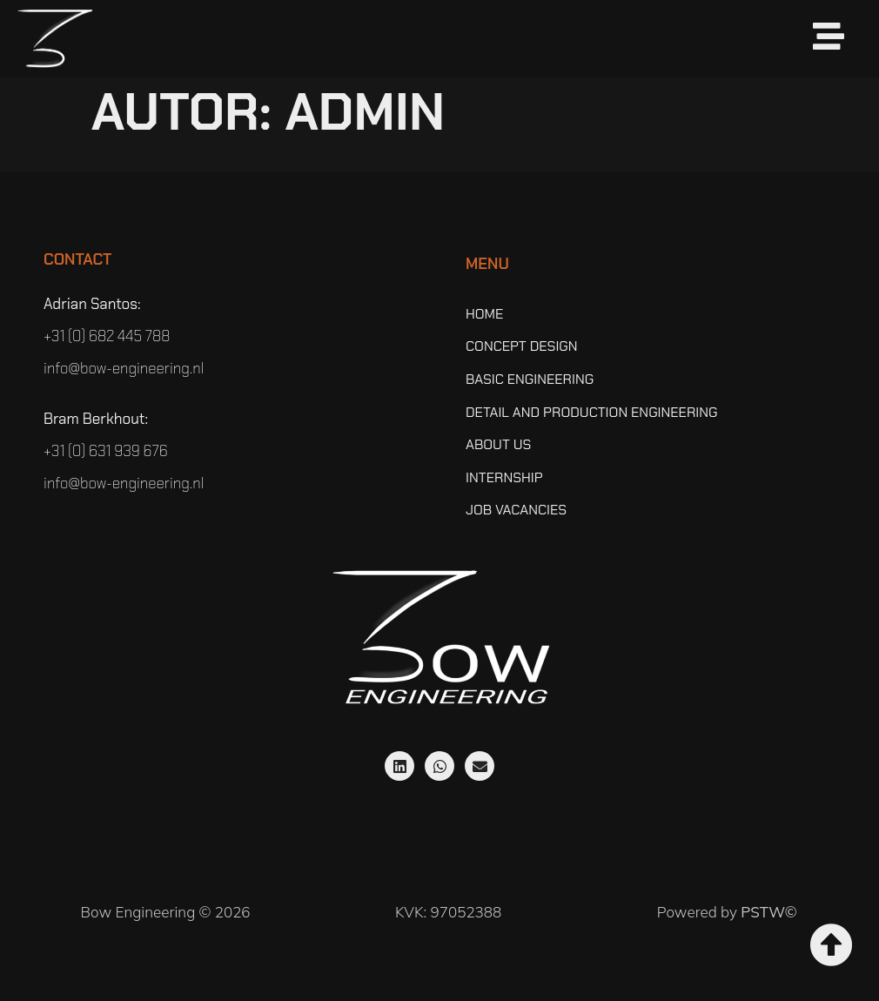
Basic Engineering (530, 379)
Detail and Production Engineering (591, 412)
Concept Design (522, 346)
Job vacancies (516, 510)
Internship (504, 478)
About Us (498, 445)
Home (484, 314)
